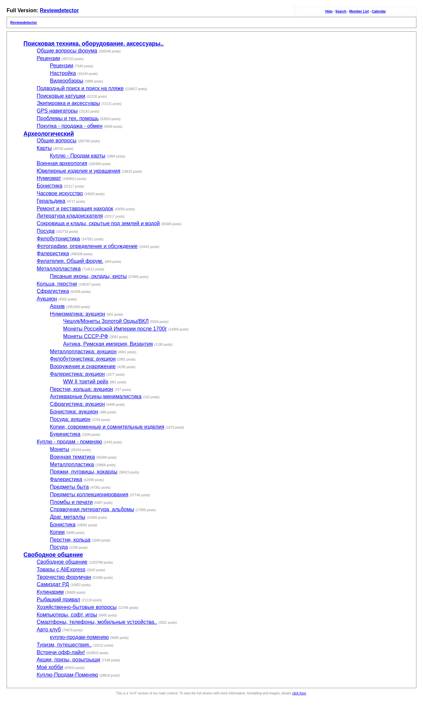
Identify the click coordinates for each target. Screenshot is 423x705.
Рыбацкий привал (58, 599)
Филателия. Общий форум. (70, 261)
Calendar (379, 11)
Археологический (48, 133)
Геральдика (51, 201)
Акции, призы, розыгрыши (68, 659)
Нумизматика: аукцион (77, 314)
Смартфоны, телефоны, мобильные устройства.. (97, 622)
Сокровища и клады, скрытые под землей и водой (98, 223)
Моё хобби (50, 667)
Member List (359, 11)
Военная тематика (72, 457)
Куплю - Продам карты (77, 156)
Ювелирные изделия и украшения (78, 171)
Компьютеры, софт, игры (67, 614)
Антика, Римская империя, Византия (108, 344)
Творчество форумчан (64, 577)
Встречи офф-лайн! (61, 652)
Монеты (59, 449)
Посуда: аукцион (70, 419)
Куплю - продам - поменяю (69, 441)
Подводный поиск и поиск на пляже (80, 88)
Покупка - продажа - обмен (69, 126)
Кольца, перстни (57, 284)
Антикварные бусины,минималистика (95, 396)
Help (328, 11)
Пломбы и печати (71, 502)
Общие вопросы (56, 140)
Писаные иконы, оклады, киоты (88, 276)
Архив (57, 306)
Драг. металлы (67, 517)
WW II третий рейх (85, 381)
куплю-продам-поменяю (79, 637)
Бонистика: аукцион (74, 411)
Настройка (63, 73)
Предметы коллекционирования (89, 494)
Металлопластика (59, 268)
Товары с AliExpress (61, 569)
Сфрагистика (53, 291)
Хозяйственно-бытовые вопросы (77, 607)
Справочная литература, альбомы (92, 509)
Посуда (46, 231)
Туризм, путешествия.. (64, 645)
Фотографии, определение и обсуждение (87, 246)
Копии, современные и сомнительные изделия (107, 427)
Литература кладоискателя (70, 216)
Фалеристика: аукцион (77, 374)
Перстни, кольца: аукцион (81, 389)
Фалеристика (53, 253)
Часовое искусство (60, 193)
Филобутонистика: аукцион (83, 359)
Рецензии (48, 58)
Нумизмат (49, 178)
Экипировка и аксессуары (68, 103)
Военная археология (62, 163)
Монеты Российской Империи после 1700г (115, 329)
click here (299, 693)
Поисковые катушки (61, 96)
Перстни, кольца (70, 540)
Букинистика (65, 434)
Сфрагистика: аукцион (77, 404)
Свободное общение (53, 554)
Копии (57, 532)
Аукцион (47, 298)
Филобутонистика (58, 238)
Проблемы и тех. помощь (68, 118)
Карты (44, 148)
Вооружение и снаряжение (83, 366)
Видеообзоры (66, 81)
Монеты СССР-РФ (85, 336)
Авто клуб (49, 629)
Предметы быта (69, 487)
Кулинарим (50, 592)
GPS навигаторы (57, 111)
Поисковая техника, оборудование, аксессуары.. (93, 43)
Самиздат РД (53, 584)
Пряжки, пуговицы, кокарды (83, 472)
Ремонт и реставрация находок (75, 208)
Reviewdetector (59, 10)
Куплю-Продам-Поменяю (67, 675)
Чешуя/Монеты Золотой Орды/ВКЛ (106, 321)
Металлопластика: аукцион (83, 351)
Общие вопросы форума (67, 50)
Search (340, 11)
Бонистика (49, 186)
